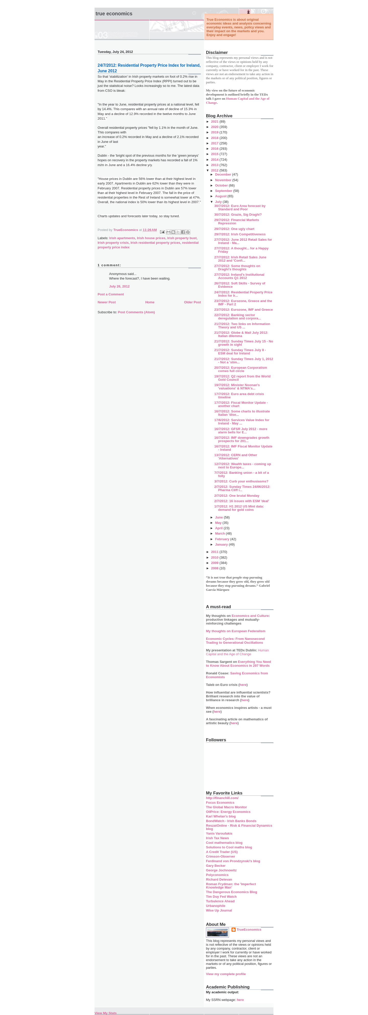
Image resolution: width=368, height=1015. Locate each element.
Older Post (192, 302)
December (223, 174)
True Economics (114, 13)
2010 (215, 557)
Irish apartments (122, 238)
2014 (215, 160)
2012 (215, 170)
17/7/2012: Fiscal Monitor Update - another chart (241, 404)
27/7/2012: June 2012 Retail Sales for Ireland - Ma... (243, 241)
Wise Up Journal (219, 910)
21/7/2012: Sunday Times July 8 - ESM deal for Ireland (240, 351)
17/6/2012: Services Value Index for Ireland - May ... (241, 421)
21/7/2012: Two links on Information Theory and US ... (242, 325)
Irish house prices (151, 238)
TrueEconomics (249, 929)
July (219, 202)
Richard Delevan (219, 879)
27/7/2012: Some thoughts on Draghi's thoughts (237, 267)
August (221, 196)
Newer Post (107, 302)
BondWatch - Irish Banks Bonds (231, 821)
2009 (215, 563)
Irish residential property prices (155, 243)
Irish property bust (182, 238)
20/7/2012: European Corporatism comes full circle (240, 369)
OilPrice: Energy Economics (228, 812)
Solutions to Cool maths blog (229, 847)
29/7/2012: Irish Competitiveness (240, 234)
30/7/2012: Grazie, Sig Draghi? (238, 214)
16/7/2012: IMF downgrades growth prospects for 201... (241, 439)
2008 (215, 568)
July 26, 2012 (119, 286)
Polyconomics (217, 875)
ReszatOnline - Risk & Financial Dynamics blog (239, 827)
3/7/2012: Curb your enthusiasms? (241, 481)
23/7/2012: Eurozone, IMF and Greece (243, 310)
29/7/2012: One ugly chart (234, 229)
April (219, 528)
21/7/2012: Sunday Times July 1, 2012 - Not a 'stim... (243, 360)
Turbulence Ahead (220, 901)
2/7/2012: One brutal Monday (236, 496)
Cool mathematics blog (224, 843)
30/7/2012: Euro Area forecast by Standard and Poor (239, 207)
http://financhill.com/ (222, 798)
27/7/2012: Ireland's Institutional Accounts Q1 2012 (239, 276)
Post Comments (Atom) (136, 312)
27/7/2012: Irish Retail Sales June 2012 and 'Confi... (240, 258)
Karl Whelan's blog (221, 816)
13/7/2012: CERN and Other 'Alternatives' (235, 456)
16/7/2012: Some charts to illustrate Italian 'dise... (242, 413)
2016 (215, 149)
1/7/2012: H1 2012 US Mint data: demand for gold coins (239, 508)
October (222, 185)
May (219, 523)
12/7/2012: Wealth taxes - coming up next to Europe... (242, 465)
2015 (215, 154)
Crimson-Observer (220, 856)
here (242, 685)
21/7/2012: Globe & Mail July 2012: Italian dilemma (241, 334)
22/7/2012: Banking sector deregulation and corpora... (237, 316)
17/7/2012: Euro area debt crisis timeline (239, 395)
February (222, 539)
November (223, 180)
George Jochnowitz (221, 870)
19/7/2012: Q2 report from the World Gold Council (242, 378)
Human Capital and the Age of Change (237, 652)
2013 (215, 165)
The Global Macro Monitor (226, 807)
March (220, 533)
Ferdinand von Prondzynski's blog (233, 861)
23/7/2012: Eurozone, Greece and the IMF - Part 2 (243, 302)
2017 (215, 143)
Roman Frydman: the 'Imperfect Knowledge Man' (231, 885)
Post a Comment (111, 294)
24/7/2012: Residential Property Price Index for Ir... (243, 293)
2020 (215, 127)
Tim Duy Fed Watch (221, 896)
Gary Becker (216, 866)
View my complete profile (226, 974)
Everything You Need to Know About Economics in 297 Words (238, 663)
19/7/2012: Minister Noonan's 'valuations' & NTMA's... (237, 386)
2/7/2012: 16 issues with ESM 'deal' (241, 501)
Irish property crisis (113, 243)
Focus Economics (220, 802)
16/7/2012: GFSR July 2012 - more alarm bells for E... (240, 430)
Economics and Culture (250, 616)
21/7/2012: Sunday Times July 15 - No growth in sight (243, 343)
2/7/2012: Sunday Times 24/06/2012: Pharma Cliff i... (242, 488)
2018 (215, 138)
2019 (215, 132)
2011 (215, 552)
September (224, 191)
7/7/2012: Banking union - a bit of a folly (241, 474)
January (222, 544)
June (219, 517)
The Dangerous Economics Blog (231, 892)
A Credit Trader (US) (222, 852)
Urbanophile (215, 906)
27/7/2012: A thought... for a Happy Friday (241, 249)
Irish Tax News (217, 838)
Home (149, 302)
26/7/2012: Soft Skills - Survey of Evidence (239, 285)
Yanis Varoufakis (219, 833)
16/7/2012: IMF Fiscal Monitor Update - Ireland (243, 448)
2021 (215, 121)
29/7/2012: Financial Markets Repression (236, 221)
